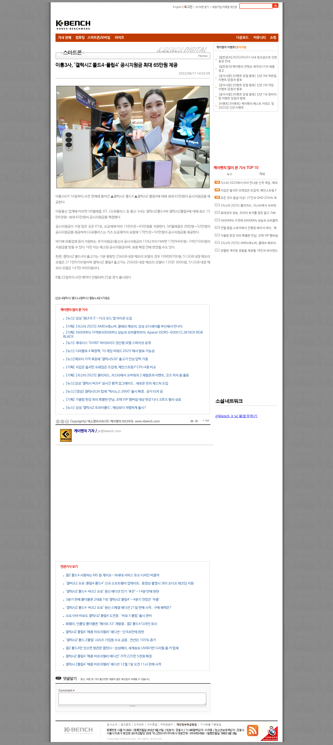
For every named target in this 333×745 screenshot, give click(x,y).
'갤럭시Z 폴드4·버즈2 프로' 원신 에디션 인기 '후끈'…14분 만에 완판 (111, 591)
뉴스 (229, 174)
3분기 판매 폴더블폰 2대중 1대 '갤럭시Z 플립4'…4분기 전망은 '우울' (111, 600)
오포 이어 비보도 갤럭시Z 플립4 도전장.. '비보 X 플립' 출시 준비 (107, 616)
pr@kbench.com (109, 431)
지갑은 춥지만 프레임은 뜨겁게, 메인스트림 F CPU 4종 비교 (246, 191)
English (177, 7)
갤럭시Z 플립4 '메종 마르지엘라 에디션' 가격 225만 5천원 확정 (107, 656)
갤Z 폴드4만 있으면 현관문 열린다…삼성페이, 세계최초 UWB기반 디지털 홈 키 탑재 (121, 648)
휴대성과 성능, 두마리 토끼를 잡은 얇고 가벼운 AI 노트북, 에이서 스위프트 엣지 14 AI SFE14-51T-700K (246, 214)
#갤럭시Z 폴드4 (70, 298)
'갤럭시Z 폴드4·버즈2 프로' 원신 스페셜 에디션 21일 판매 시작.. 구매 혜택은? (117, 608)
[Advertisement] (194, 22)
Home (202, 56)
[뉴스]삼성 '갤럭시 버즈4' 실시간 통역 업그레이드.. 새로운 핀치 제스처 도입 (115, 383)
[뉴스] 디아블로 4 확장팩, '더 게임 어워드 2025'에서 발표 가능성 (108, 351)
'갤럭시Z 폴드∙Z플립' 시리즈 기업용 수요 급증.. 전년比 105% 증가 (109, 640)
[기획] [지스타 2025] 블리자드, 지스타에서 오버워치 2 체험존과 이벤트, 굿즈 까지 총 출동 (126, 375)
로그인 (188, 7)
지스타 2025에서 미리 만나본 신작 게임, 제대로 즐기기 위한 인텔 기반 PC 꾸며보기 (246, 184)
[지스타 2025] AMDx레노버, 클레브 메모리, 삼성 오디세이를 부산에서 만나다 (246, 244)
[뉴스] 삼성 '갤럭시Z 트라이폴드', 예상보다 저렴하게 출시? (104, 408)
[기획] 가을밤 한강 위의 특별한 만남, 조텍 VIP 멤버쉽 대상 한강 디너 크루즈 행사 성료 (122, 400)
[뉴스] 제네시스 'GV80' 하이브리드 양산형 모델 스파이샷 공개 (107, 343)
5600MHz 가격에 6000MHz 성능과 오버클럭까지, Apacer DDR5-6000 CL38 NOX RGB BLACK (246, 221)
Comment (66, 690)
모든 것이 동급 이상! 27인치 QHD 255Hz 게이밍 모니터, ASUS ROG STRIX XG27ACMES (246, 199)
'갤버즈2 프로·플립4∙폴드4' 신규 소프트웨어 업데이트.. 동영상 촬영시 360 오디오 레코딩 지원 (128, 583)
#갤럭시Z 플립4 (87, 298)
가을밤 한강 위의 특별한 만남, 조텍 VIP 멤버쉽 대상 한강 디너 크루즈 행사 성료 (246, 237)
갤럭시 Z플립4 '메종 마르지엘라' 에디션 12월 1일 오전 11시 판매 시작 (112, 664)
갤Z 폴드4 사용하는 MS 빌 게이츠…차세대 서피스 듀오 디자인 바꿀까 (111, 575)
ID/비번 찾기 (202, 7)
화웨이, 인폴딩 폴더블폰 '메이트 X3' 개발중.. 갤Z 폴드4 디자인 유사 (110, 624)
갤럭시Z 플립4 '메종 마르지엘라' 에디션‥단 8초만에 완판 (103, 632)
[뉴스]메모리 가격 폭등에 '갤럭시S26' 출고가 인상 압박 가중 (105, 359)
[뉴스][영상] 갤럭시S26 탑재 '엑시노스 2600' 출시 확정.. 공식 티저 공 (113, 391)
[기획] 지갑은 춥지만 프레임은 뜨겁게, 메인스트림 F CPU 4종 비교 (109, 367)
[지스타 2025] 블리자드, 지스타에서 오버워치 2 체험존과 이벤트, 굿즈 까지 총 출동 (245, 206)
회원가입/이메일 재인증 (224, 7)
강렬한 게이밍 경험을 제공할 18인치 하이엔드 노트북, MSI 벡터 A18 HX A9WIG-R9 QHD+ (246, 252)
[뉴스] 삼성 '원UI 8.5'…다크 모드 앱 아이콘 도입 (97, 318)
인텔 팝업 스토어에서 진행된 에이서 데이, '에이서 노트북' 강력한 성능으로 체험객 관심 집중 (246, 229)
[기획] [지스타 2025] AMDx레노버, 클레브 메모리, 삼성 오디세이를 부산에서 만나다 (122, 326)
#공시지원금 (103, 298)
